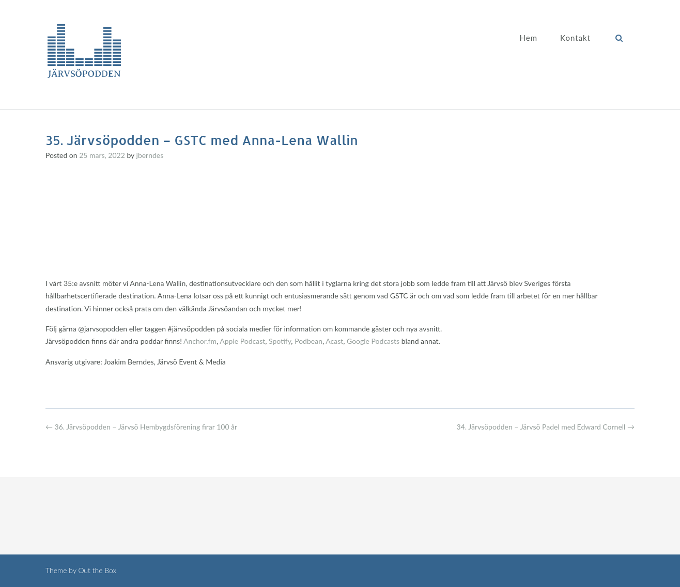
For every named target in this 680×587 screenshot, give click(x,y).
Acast (334, 341)
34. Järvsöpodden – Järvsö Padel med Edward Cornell (546, 426)
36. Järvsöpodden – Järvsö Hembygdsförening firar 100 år (141, 426)
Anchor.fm (200, 341)
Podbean (308, 341)
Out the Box (97, 570)
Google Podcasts (373, 341)
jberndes (150, 155)
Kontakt (575, 37)
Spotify (280, 341)
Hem (528, 37)
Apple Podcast (242, 341)
